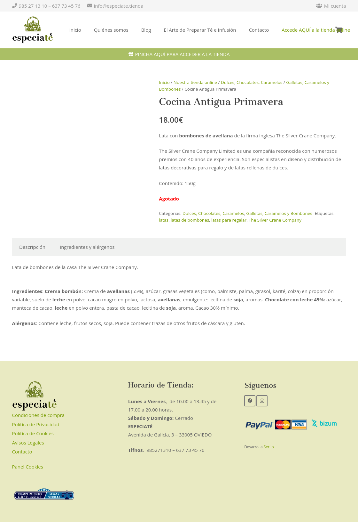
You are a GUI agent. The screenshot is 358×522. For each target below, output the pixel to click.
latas (163, 220)
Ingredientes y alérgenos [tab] (87, 247)
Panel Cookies (27, 466)
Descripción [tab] (32, 247)
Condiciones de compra (38, 415)
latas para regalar (228, 220)
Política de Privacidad (35, 424)
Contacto (22, 451)
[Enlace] (32, 30)
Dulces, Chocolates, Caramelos (251, 82)
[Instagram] (262, 400)
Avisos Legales (28, 442)
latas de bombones (190, 220)
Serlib (269, 447)
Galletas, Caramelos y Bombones (279, 213)
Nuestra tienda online (195, 82)
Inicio (164, 82)
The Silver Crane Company (275, 220)
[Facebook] (249, 400)
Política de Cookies (33, 433)
